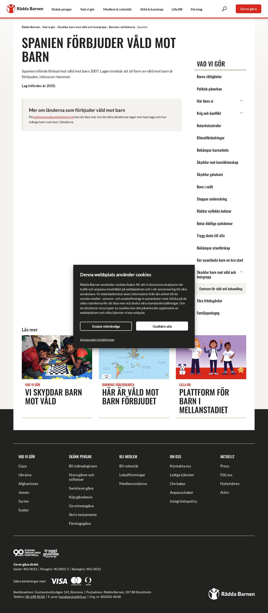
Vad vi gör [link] (87, 9)
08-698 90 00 (35, 597)
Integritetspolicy (183, 501)
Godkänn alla (162, 326)
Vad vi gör (26, 456)
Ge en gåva (248, 9)
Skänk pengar (80, 456)
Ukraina (24, 474)
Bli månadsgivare (83, 466)
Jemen (23, 492)
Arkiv (224, 492)
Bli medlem (128, 456)
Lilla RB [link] (177, 9)
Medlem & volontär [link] (117, 9)
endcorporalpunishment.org (53, 117)
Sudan (23, 510)
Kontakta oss (180, 466)
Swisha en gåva (81, 488)
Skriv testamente (83, 514)
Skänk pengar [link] (62, 9)
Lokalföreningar (132, 474)
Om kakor (178, 483)
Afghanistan (28, 483)
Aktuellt (227, 456)
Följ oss (226, 474)
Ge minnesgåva (81, 505)
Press (224, 466)
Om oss (175, 456)
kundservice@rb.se (72, 597)
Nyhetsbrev (230, 483)
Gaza (22, 466)
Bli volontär (129, 466)
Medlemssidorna (133, 483)
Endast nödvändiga (106, 326)
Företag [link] (196, 9)
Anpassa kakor (181, 492)
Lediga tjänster (182, 474)
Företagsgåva (80, 523)
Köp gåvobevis (81, 497)
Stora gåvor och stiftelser (81, 477)
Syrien (23, 501)
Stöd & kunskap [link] (151, 9)
